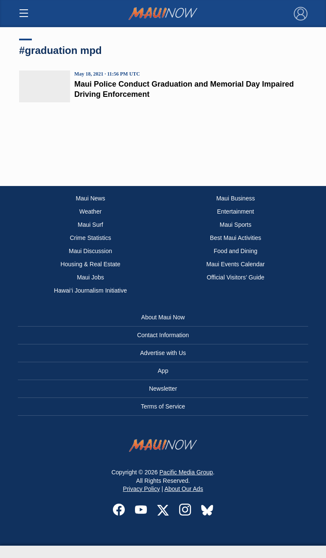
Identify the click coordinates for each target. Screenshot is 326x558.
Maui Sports (236, 224)
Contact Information (163, 335)
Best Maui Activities (235, 237)
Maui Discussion (90, 251)
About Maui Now (163, 317)
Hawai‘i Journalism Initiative (90, 290)
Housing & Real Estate (91, 264)
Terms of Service (163, 406)
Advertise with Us (163, 352)
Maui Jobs (90, 277)
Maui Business (235, 198)
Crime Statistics (90, 237)
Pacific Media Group (186, 472)
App (163, 370)
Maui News (90, 198)
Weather (90, 211)
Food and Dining (236, 251)
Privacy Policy (141, 488)
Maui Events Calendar (235, 264)
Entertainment (235, 211)
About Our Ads (183, 488)
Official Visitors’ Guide (235, 277)
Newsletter (163, 388)
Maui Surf (90, 224)
